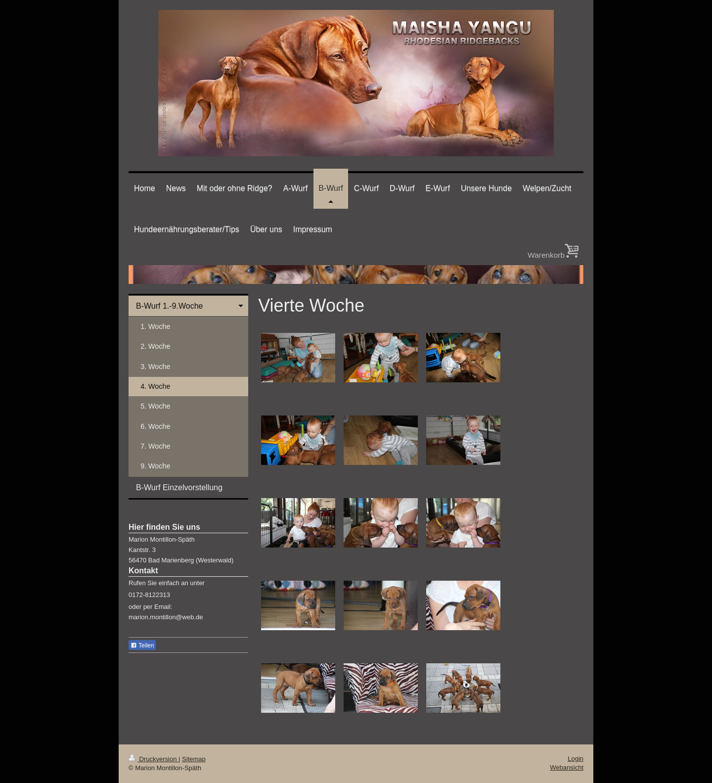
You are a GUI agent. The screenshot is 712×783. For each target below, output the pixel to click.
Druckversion (153, 759)
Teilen (142, 645)
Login (575, 758)
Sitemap (194, 759)
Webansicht (566, 767)
